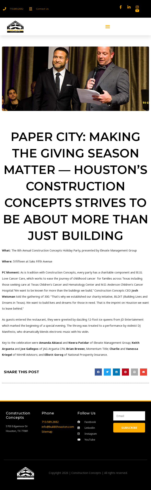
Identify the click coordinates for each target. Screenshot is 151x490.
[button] (107, 26)
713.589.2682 (50, 422)
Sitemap (47, 431)
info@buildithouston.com (58, 427)
